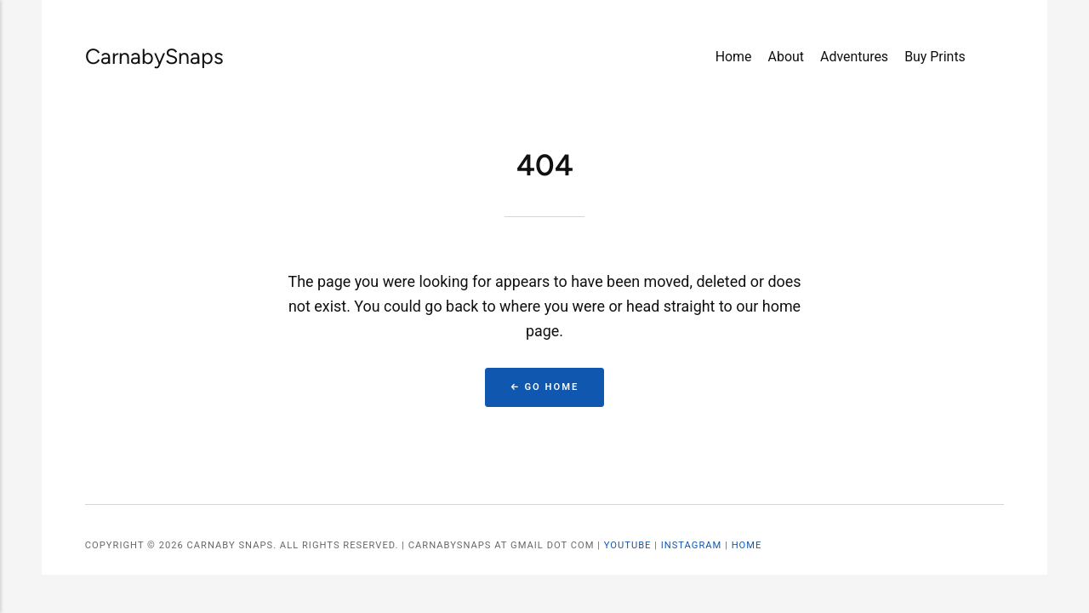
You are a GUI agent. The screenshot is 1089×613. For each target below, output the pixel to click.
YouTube (628, 545)
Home (734, 57)
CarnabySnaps (135, 56)
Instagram (691, 545)
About (786, 57)
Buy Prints (935, 57)
